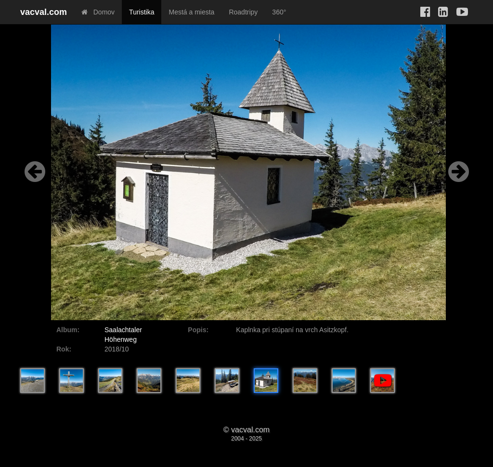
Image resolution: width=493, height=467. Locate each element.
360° (279, 12)
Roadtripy (243, 12)
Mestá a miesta (191, 12)
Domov (98, 12)
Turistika (141, 12)
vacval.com (43, 12)
